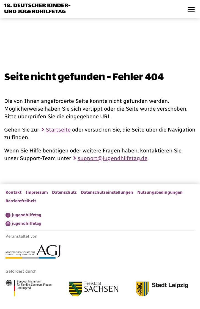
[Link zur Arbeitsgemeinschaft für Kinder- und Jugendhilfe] (33, 252)
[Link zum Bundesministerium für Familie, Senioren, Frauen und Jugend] (28, 289)
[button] (191, 9)
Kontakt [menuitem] (13, 192)
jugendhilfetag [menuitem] (26, 214)
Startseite (58, 129)
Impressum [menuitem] (37, 192)
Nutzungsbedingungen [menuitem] (160, 192)
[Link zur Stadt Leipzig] (162, 289)
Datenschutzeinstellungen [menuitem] (107, 192)
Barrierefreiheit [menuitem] (21, 200)
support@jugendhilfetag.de (112, 158)
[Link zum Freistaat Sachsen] (93, 289)
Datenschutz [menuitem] (64, 192)
